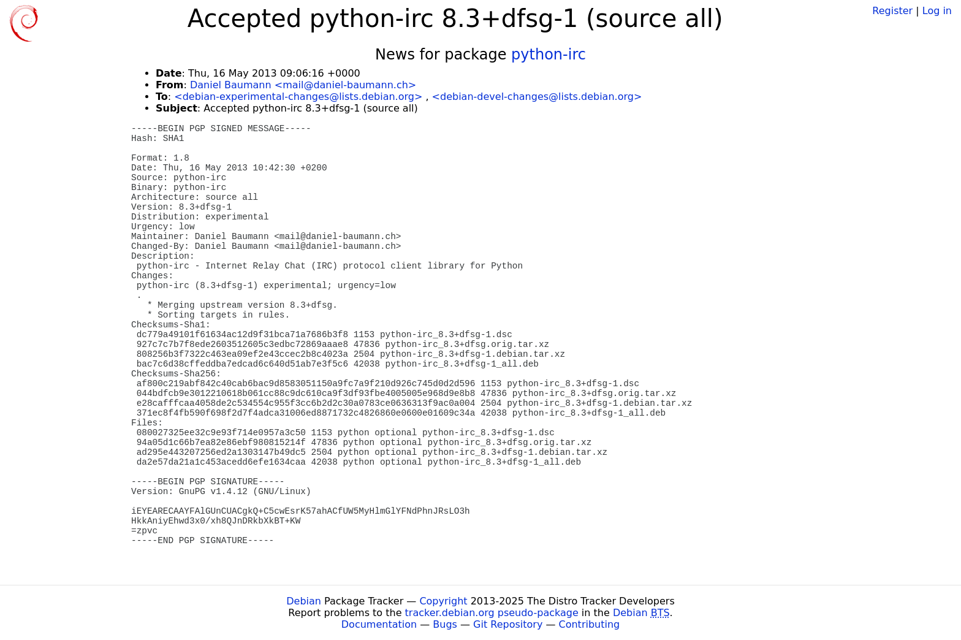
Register (892, 11)
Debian (303, 601)
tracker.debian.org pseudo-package (492, 613)
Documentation (379, 624)
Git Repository (507, 624)
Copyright (443, 601)
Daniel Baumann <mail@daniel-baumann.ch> (303, 85)
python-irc (548, 54)
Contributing (589, 624)
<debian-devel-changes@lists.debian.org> (537, 96)
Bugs (445, 624)
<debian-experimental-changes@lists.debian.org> (298, 96)
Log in (937, 11)
